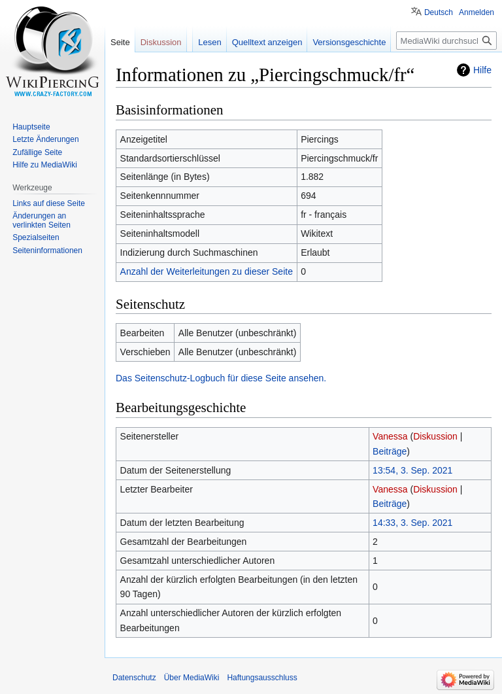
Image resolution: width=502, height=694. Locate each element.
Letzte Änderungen (45, 139)
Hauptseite (31, 126)
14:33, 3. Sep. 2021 (412, 522)
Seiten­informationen (47, 250)
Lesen (209, 42)
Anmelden (476, 12)
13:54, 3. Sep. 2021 (412, 470)
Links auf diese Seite (48, 203)
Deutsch (438, 12)
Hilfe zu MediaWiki (44, 164)
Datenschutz (134, 677)
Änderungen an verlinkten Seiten (41, 220)
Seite (120, 42)
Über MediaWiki (192, 677)
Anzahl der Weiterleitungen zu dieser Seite (206, 271)
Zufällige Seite (37, 152)
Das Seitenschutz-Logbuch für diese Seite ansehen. (221, 378)
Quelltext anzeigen (267, 42)
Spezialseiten (35, 237)
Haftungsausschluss (262, 677)
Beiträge (390, 451)
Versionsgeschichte (349, 42)
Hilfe (482, 70)
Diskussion (435, 436)
